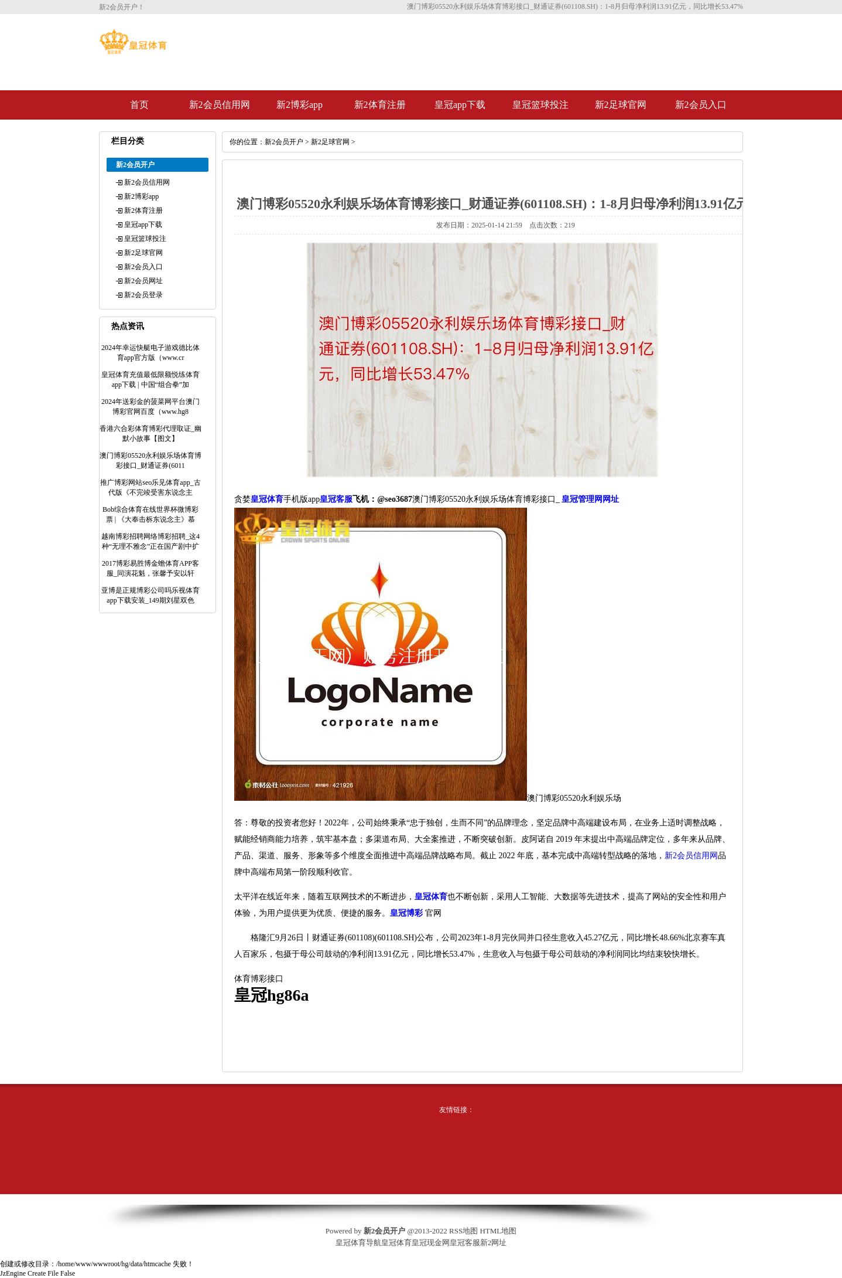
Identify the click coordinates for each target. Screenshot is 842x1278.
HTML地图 (498, 1230)
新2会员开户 (284, 142)
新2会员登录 (143, 295)
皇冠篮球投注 (540, 105)
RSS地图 (463, 1230)
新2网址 (493, 1242)
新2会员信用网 (219, 105)
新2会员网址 (143, 281)
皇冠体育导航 (358, 1242)
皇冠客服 (465, 1242)
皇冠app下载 (459, 105)
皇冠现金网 (431, 1242)
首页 (139, 105)
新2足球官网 (620, 105)
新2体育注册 (380, 105)
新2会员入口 (701, 105)
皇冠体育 (396, 1242)
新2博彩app (299, 105)
